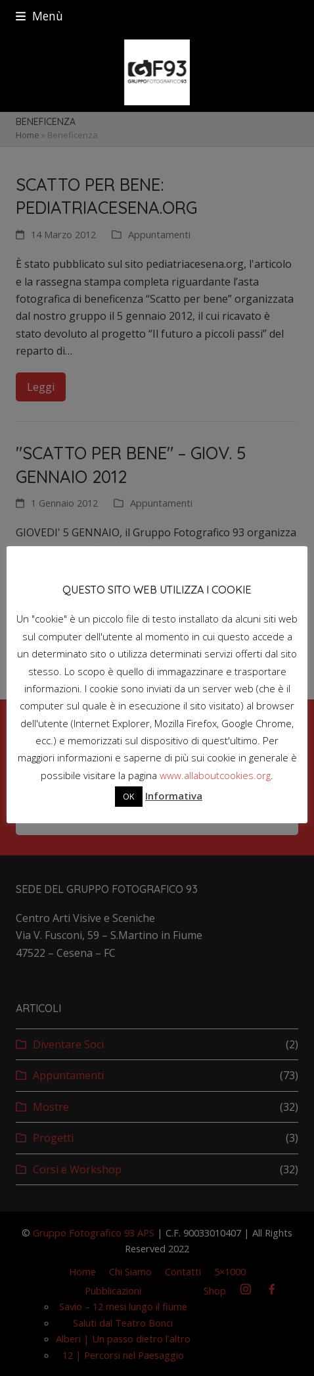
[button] (39, 16)
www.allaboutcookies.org (215, 775)
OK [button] (129, 796)
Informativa (173, 795)
